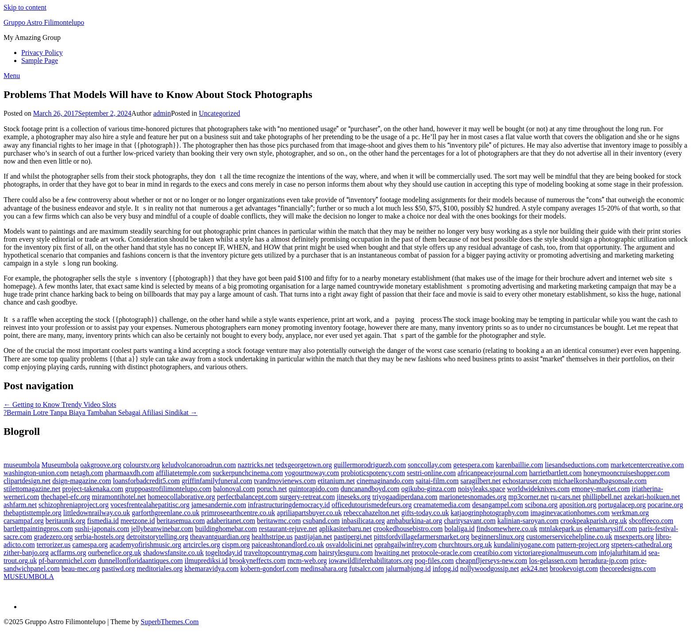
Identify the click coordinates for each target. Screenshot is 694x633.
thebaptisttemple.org (33, 512)
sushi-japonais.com (102, 528)
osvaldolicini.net (349, 544)
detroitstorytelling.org (158, 536)
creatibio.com (493, 552)
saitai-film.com (437, 481)
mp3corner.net (528, 496)
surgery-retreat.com (307, 496)
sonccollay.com (429, 465)
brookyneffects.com (257, 560)
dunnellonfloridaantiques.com (140, 560)
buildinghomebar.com (226, 528)
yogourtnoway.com (312, 473)
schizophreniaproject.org (73, 504)
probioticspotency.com (373, 473)
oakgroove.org (100, 465)
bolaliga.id (459, 528)
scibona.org (541, 504)
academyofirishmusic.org (145, 544)
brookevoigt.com (574, 568)
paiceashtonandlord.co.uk (287, 544)
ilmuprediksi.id (206, 560)
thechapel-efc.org (65, 496)
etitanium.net (336, 481)
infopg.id (445, 568)
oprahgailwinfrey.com (405, 544)
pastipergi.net (353, 536)
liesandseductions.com (577, 465)
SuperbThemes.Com (170, 621)
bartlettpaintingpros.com (38, 528)
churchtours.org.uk (465, 544)
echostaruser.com (526, 481)
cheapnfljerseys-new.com (491, 560)
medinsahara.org (324, 568)
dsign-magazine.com (81, 481)
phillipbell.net (602, 496)
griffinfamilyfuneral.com (217, 481)
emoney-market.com (600, 488)
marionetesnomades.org (472, 496)
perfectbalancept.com (247, 496)
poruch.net (272, 488)
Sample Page (39, 60)
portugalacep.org (622, 504)
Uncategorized (219, 113)
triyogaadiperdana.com (404, 496)
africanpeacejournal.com (493, 473)
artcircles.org (201, 544)
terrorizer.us (54, 544)
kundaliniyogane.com (524, 544)
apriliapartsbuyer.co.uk (309, 512)
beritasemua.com (181, 520)
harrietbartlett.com (555, 473)
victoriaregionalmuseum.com (555, 552)
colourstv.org (141, 465)
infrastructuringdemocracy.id (289, 504)
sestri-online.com (431, 473)
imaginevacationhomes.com (569, 512)
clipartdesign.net (27, 481)
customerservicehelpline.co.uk (569, 536)
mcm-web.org (307, 560)
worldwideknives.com (538, 488)
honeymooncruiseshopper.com (626, 473)
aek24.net (534, 568)
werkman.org (630, 512)
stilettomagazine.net (32, 488)
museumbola (22, 465)
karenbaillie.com (519, 465)
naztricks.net (256, 465)
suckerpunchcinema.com (247, 473)
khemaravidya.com (212, 568)
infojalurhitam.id (623, 552)
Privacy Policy (42, 52)
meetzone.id (137, 520)
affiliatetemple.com (183, 473)
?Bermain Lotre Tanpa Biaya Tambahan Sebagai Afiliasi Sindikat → (100, 412)
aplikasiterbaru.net (345, 528)
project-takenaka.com (92, 488)
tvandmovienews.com (285, 481)
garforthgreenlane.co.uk (166, 512)
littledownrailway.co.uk (96, 512)
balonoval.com (234, 488)
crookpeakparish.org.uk (593, 520)
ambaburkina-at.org (414, 520)
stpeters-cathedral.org (641, 544)
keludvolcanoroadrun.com (199, 465)
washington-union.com (36, 473)
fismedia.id (103, 520)
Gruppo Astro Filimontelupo (44, 22)
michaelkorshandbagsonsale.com (600, 481)
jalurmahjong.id (408, 568)
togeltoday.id (223, 552)
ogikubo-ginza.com (428, 488)
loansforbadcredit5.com (146, 481)
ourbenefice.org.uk (115, 552)
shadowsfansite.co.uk (173, 552)
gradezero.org (53, 536)
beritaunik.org (65, 520)
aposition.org (578, 504)
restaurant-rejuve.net (288, 528)
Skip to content (25, 7)
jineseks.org (354, 496)
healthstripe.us (272, 536)
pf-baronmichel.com (67, 560)
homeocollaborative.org (181, 496)
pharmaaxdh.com (129, 473)
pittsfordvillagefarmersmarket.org (422, 536)
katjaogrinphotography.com (489, 512)
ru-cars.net (566, 496)
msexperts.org (634, 536)
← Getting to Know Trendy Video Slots (60, 404)
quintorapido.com (314, 488)
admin (162, 113)
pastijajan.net (313, 536)
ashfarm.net (20, 504)
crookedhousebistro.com (408, 528)
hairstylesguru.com (346, 552)
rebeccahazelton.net (371, 512)
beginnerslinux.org (497, 536)
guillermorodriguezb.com (370, 465)
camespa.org (90, 544)
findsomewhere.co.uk (506, 528)
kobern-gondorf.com (269, 568)
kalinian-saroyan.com (528, 520)
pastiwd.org (118, 568)
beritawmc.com (279, 520)
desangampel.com (497, 504)
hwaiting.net (392, 552)
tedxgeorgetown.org (303, 465)
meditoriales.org (160, 568)
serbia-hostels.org (100, 536)
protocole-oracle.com (442, 552)
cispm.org (236, 544)
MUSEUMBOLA (29, 576)
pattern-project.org (583, 544)
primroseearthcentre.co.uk (238, 512)
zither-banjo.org (26, 552)
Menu (12, 75)
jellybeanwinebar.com (162, 528)
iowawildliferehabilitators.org (371, 560)
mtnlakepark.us (560, 528)
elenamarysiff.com (610, 528)
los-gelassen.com (553, 560)
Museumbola (60, 465)
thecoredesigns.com (628, 568)
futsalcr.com (366, 568)
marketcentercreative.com (647, 465)
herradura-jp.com (603, 560)
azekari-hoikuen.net (652, 496)
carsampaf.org (24, 520)
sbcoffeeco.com (651, 520)
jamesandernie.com (218, 504)
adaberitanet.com (231, 520)
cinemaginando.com (385, 481)
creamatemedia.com (441, 504)
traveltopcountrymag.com (280, 552)
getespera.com (473, 465)
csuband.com (321, 520)
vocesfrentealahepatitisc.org (149, 504)
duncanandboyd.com (370, 488)
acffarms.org (68, 552)
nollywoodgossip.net (489, 568)
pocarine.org (665, 504)
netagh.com (86, 473)
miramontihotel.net (119, 496)
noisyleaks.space (481, 488)
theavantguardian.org (220, 536)
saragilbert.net (480, 481)
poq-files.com (434, 560)
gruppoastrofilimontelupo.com (168, 488)
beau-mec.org (81, 568)
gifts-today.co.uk (425, 512)
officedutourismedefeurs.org (372, 504)
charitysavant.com (470, 520)
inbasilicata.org (363, 520)
